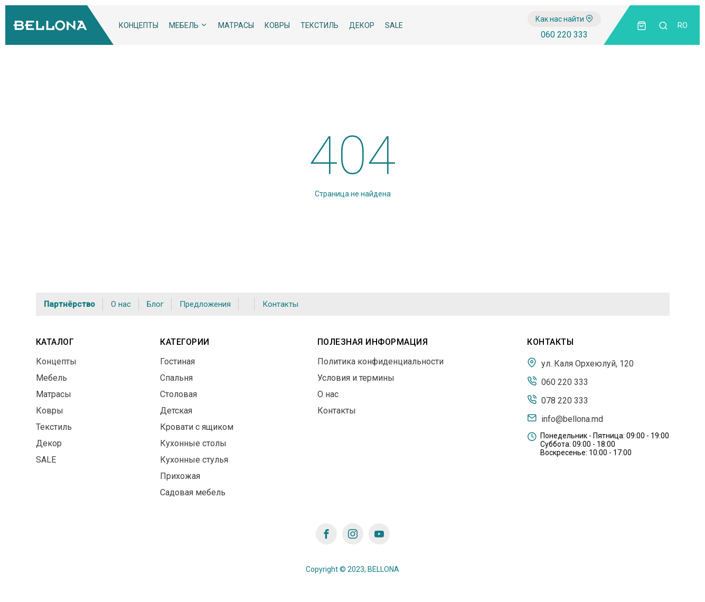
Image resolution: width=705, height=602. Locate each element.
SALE (394, 25)
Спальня (176, 378)
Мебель (188, 25)
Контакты (280, 304)
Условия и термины (355, 378)
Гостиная (177, 361)
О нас (121, 304)
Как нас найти (564, 19)
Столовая (178, 394)
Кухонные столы (193, 443)
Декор (361, 25)
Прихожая (180, 476)
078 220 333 (557, 399)
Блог (155, 304)
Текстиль (319, 25)
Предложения (205, 304)
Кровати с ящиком (196, 427)
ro (683, 25)
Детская (176, 411)
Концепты (138, 25)
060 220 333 (564, 35)
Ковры (277, 25)
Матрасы (236, 25)
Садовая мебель (192, 492)
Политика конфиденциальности (380, 361)
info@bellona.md (565, 418)
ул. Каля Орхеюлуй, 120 (580, 363)
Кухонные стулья (194, 460)
